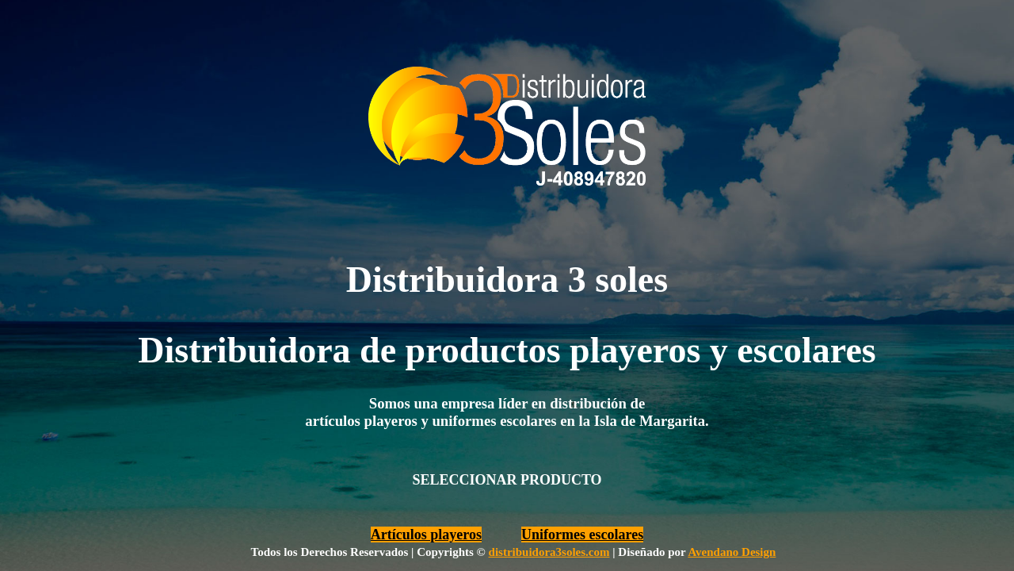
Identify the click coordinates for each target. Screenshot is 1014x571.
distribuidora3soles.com (549, 552)
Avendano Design (732, 552)
